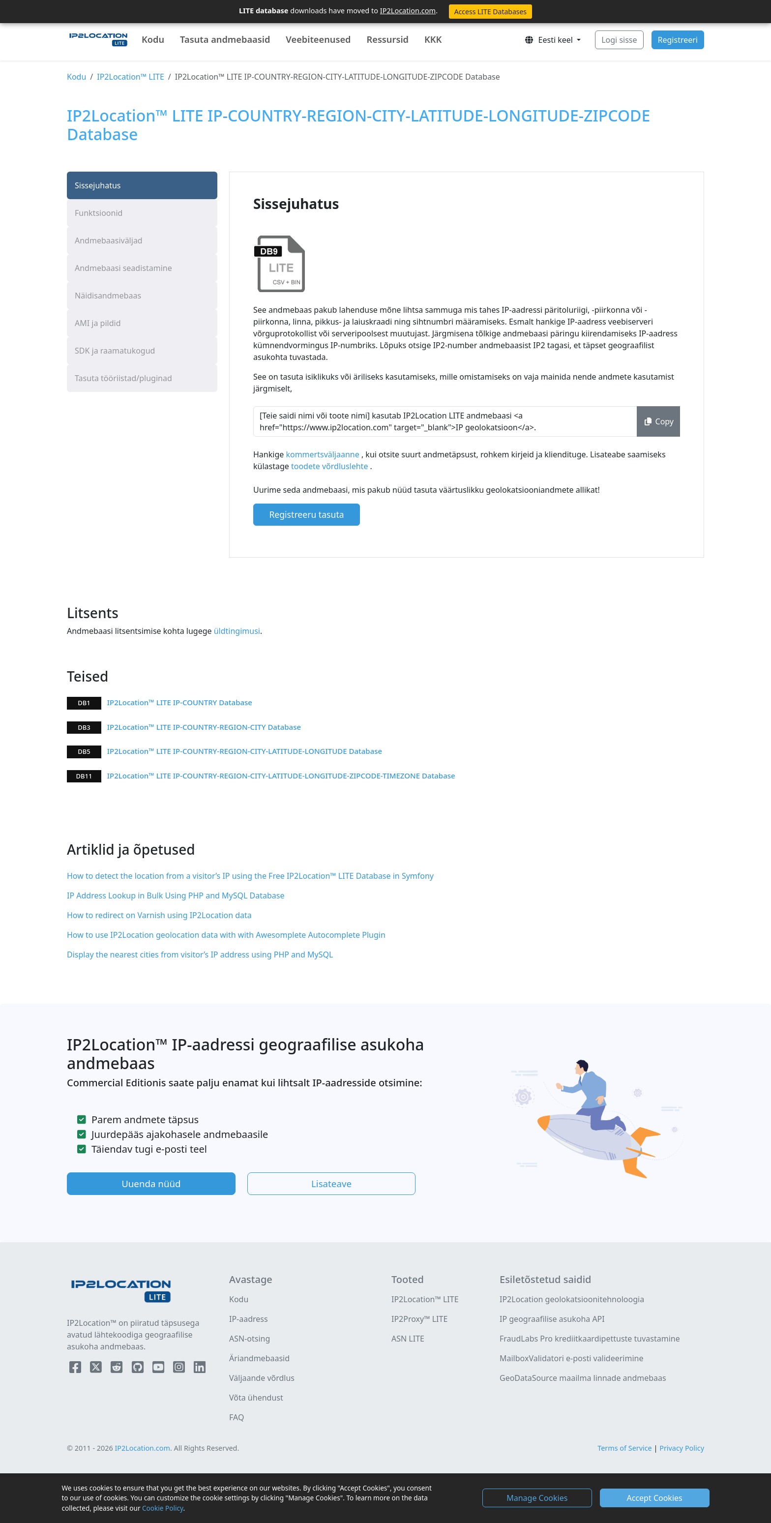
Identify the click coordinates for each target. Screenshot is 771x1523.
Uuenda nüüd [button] (150, 1183)
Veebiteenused (318, 39)
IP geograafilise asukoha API (552, 1319)
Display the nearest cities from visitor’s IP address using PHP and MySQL (200, 954)
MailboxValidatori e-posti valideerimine (572, 1358)
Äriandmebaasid (259, 1358)
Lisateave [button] (331, 1183)
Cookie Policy (162, 1508)
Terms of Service (624, 1448)
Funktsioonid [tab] (98, 213)
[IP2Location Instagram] (180, 1369)
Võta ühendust (256, 1397)
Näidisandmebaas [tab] (108, 295)
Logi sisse (619, 39)
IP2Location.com (408, 10)
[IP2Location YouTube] (159, 1369)
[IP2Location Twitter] (97, 1369)
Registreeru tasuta (306, 514)
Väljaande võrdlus (262, 1378)
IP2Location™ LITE (130, 76)
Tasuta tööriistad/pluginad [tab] (123, 378)
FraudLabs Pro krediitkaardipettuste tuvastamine (590, 1338)
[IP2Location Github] (138, 1369)
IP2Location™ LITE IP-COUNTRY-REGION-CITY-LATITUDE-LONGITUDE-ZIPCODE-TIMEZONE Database (281, 775)
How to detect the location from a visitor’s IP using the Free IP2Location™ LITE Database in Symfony (250, 875)
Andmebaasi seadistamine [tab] (123, 268)
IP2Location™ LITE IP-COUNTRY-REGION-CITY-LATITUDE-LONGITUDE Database (244, 751)
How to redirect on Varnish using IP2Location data (159, 915)
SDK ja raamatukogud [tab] (115, 350)
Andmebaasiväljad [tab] (109, 240)
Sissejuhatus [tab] (97, 185)
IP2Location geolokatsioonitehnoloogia (572, 1299)
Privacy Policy (681, 1448)
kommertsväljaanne (323, 454)
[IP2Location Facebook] (76, 1369)
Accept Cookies (654, 1498)
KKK (433, 39)
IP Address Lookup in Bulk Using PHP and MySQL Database (175, 895)
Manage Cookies (536, 1498)
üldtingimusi (236, 631)
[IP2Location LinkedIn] (199, 1369)
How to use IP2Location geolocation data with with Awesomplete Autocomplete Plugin (226, 934)
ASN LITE (407, 1338)
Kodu (153, 39)
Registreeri (678, 39)
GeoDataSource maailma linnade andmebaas (583, 1378)
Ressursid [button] (387, 39)
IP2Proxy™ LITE (419, 1319)
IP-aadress (248, 1319)
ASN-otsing (249, 1338)
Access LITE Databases (490, 11)
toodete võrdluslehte (330, 466)
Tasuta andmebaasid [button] (225, 39)
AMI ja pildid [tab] (98, 323)
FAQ (236, 1417)
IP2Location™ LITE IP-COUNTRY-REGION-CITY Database (204, 727)
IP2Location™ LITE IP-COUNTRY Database (179, 702)
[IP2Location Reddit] (117, 1369)
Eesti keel (549, 39)
